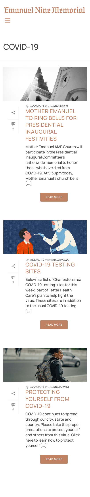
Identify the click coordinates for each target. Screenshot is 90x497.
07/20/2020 (61, 260)
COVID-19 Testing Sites (50, 268)
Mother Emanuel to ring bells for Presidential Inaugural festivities (51, 124)
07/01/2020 (61, 387)
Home (38, 58)
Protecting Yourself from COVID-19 (47, 398)
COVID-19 (50, 58)
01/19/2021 (61, 106)
